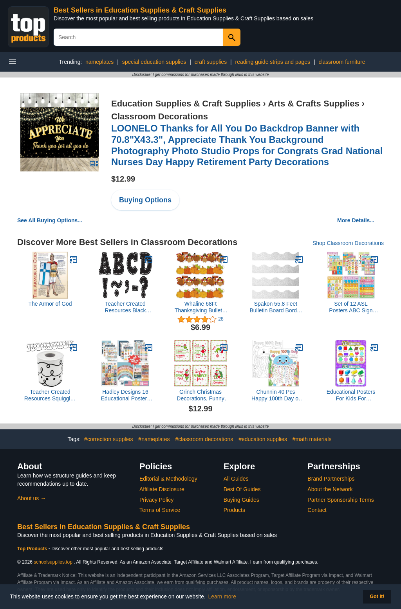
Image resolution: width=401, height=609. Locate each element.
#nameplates (154, 439)
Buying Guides (241, 500)
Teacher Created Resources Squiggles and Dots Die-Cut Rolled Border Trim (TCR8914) (50, 395)
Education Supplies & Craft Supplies (185, 103)
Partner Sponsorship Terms (340, 500)
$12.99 (123, 179)
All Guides (236, 479)
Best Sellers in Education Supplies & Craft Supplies (140, 10)
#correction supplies (108, 439)
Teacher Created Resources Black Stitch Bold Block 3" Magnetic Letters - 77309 (125, 307)
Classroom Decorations (159, 116)
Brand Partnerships (330, 479)
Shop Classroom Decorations (348, 243)
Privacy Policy (156, 500)
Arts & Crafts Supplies (313, 103)
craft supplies (211, 62)
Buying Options (145, 200)
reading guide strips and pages (272, 62)
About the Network (329, 489)
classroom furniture (341, 62)
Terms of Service (159, 510)
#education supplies (262, 439)
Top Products (33, 548)
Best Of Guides (242, 489)
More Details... (355, 220)
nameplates (99, 62)
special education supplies (154, 62)
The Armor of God (50, 304)
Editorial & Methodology (168, 479)
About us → (31, 498)
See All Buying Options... (49, 220)
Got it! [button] (377, 596)
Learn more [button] (222, 596)
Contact (316, 510)
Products (234, 510)
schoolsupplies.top (53, 562)
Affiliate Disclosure (161, 489)
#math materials (312, 439)
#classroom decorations (204, 439)
